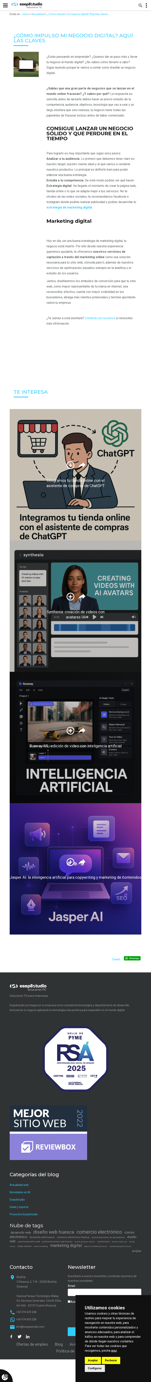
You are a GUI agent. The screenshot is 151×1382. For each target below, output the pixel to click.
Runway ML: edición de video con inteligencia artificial (75, 746)
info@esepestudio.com (30, 1326)
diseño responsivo (119, 1242)
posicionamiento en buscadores (108, 1237)
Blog (59, 1344)
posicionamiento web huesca (57, 1241)
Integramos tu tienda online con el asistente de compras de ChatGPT (75, 483)
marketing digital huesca (120, 1246)
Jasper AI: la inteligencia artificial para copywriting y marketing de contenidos (75, 877)
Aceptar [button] (93, 1360)
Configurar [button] (95, 1368)
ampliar (136, 1251)
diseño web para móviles (85, 1242)
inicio (25, 14)
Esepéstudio (17, 1199)
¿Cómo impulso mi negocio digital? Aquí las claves (77, 14)
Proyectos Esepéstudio (24, 1214)
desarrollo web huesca (42, 1237)
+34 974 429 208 (26, 1312)
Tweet (116, 959)
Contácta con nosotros (100, 318)
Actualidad (38, 14)
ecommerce (103, 1241)
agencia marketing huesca (95, 1246)
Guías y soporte (19, 1207)
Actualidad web (19, 1184)
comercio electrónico (99, 1232)
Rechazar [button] (111, 1360)
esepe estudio (24, 1246)
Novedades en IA (20, 1192)
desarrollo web (21, 1232)
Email (71, 1286)
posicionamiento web (29, 1241)
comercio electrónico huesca (73, 1237)
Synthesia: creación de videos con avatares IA (76, 615)
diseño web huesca (53, 1232)
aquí (114, 1350)
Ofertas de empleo (32, 1344)
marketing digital (66, 1245)
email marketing (41, 1246)
